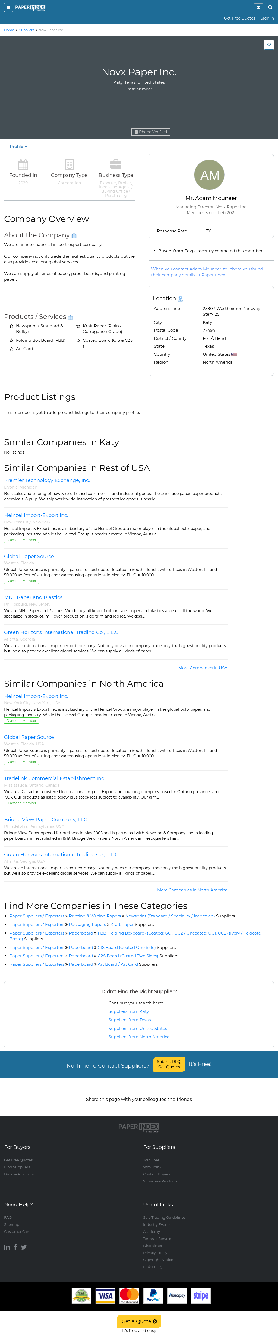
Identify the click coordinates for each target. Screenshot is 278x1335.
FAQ (8, 1212)
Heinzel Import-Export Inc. (36, 515)
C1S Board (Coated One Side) (137, 947)
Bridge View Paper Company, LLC (45, 820)
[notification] (258, 7)
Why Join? (152, 1162)
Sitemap (11, 1219)
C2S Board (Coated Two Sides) (138, 955)
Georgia (27, 639)
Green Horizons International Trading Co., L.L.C (61, 632)
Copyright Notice (158, 1254)
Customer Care (17, 1226)
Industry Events (156, 1219)
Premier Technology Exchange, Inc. (47, 480)
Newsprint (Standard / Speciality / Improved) (180, 916)
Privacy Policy (155, 1247)
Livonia (11, 487)
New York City (17, 522)
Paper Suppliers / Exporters (37, 916)
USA (56, 702)
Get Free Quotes (239, 18)
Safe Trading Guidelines (164, 1212)
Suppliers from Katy (129, 1011)
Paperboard (81, 933)
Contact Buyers (156, 1169)
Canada (52, 785)
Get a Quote (139, 1321)
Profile (18, 146)
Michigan (28, 487)
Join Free (151, 1155)
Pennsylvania (41, 826)
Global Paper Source (29, 557)
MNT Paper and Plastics (33, 597)
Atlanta (11, 639)
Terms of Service (157, 1233)
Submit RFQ (169, 1064)
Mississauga (15, 785)
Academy (151, 1226)
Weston (11, 563)
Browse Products (19, 1169)
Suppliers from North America (139, 1036)
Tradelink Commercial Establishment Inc (54, 778)
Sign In (267, 18)
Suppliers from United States (138, 1028)
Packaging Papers (87, 924)
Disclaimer (152, 1240)
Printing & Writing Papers (95, 916)
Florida (27, 563)
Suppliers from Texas (130, 1019)
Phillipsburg (15, 604)
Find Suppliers (17, 1162)
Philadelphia (15, 826)
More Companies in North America (192, 890)
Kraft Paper (132, 924)
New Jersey (39, 604)
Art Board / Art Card (128, 964)
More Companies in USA (203, 667)
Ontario (36, 785)
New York (41, 522)
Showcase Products (160, 1176)
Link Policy (152, 1261)
